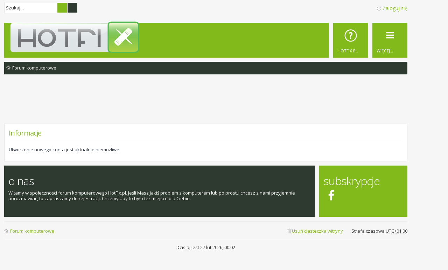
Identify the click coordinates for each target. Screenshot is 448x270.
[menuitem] (350, 40)
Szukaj (62, 8)
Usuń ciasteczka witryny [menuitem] (317, 231)
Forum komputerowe (32, 231)
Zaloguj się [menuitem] (395, 8)
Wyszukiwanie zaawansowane (72, 8)
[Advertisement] (205, 104)
